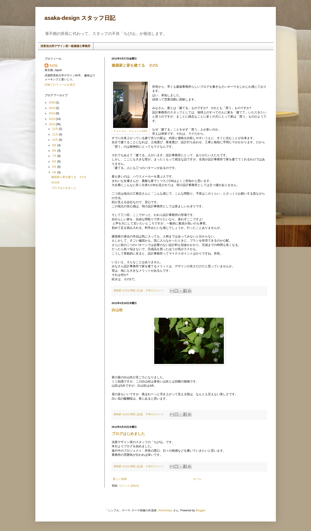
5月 (54, 166)
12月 (55, 128)
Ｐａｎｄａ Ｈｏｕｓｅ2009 (130, 131)
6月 (54, 161)
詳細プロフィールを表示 (60, 84)
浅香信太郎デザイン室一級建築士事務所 (65, 46)
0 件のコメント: (155, 290)
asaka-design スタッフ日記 (80, 18)
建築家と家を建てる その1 (135, 65)
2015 (52, 108)
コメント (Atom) (129, 485)
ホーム (197, 479)
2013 (52, 119)
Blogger (200, 510)
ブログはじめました (128, 434)
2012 (52, 124)
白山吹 (117, 310)
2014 (52, 113)
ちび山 (53, 65)
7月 (54, 156)
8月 (54, 150)
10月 (55, 139)
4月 (54, 172)
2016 (52, 102)
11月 (55, 134)
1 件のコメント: (155, 466)
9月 (54, 145)
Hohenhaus (165, 510)
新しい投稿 (120, 479)
